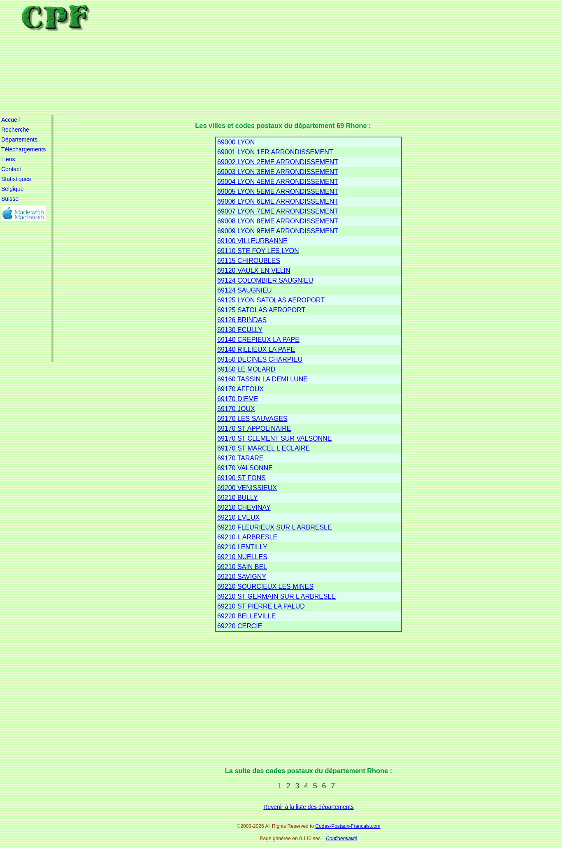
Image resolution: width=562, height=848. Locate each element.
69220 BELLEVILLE (246, 616)
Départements (19, 139)
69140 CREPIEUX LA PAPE (258, 339)
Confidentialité (341, 838)
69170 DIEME (237, 398)
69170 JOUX (236, 408)
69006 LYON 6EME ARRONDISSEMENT (277, 201)
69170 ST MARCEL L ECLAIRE (263, 448)
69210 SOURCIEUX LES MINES (265, 586)
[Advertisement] (313, 57)
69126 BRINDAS (242, 319)
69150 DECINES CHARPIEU (259, 359)
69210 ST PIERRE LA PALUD (261, 606)
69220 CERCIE (239, 626)
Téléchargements (23, 149)
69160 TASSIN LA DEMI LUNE (262, 379)
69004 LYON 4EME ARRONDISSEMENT (277, 181)
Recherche (15, 129)
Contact (11, 169)
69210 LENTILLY (242, 547)
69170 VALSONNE (245, 468)
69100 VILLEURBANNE (252, 240)
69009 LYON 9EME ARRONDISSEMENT (277, 231)
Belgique (12, 189)
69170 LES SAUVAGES (252, 418)
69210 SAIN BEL (242, 566)
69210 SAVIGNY (241, 576)
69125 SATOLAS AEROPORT (261, 310)
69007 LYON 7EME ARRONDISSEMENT (277, 211)
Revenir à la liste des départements (308, 807)
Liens (8, 159)
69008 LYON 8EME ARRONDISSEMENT (277, 221)
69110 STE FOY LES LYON (258, 250)
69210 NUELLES (242, 556)
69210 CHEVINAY (244, 507)
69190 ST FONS (241, 477)
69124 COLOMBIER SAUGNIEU (265, 280)
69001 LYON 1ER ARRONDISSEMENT (275, 152)
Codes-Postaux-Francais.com (347, 826)
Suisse (10, 198)
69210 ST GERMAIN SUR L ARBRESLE (276, 596)
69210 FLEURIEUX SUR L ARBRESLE (274, 527)
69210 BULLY (237, 497)
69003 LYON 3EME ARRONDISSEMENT (277, 171)
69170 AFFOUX (240, 389)
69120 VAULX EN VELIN (253, 270)
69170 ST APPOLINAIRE (254, 428)
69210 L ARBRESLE (247, 537)
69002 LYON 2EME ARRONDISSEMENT (277, 161)
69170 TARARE (240, 458)
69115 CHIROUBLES (248, 260)
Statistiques (16, 179)
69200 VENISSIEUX (247, 487)
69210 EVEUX (238, 517)
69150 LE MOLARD (246, 369)
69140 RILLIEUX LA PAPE (256, 349)
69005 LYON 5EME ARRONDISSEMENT (277, 191)
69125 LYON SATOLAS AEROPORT (271, 300)
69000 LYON (236, 142)
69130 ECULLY (239, 329)
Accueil (10, 119)
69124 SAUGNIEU (244, 290)
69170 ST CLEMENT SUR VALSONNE (274, 438)
